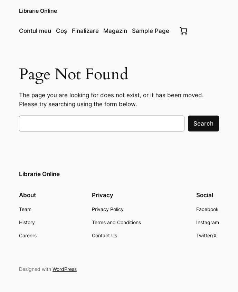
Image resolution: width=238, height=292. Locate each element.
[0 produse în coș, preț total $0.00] (183, 30)
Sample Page (150, 30)
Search (203, 123)
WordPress (65, 269)
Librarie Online (38, 11)
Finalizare (85, 30)
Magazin (115, 30)
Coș (61, 30)
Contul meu (35, 30)
